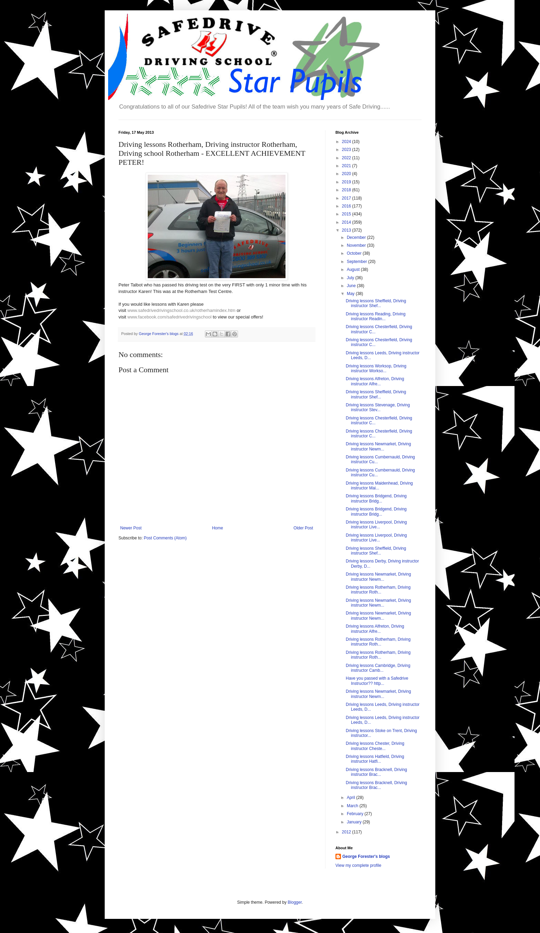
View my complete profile (358, 865)
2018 (347, 189)
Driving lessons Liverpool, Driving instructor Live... (376, 524)
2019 (347, 182)
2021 (347, 165)
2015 (347, 214)
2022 (347, 157)
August (354, 269)
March (353, 805)
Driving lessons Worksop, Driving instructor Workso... (376, 368)
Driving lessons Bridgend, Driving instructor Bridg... (376, 498)
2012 (347, 832)
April (351, 797)
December (357, 237)
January (355, 822)
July (351, 277)
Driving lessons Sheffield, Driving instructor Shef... (376, 303)
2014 (347, 222)
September (357, 261)
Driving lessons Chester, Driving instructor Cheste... (375, 746)
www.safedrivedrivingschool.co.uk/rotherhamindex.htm (181, 310)
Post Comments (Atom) (165, 538)
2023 (347, 149)
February (355, 813)
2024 (347, 141)
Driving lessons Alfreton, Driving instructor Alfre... (375, 381)
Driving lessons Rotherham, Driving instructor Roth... (378, 590)
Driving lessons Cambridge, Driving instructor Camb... (378, 668)
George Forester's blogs (366, 856)
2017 (347, 198)
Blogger (295, 902)
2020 (347, 173)
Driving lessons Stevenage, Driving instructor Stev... (378, 407)
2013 (347, 230)
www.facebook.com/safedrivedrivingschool (169, 317)
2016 (347, 206)
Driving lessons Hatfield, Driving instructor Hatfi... (375, 759)
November (357, 245)
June (352, 285)
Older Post (303, 528)
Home (217, 528)
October (355, 253)
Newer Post (131, 528)
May (351, 293)
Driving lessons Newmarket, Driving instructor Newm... (378, 446)
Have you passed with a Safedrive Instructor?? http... (377, 681)
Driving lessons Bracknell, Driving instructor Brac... (376, 772)
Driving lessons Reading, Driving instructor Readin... (375, 316)
